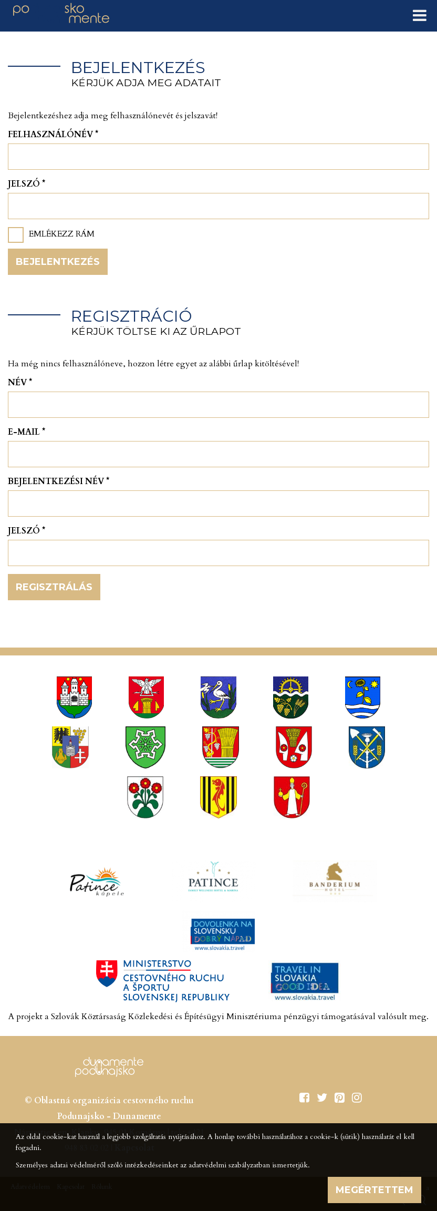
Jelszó (26, 184)
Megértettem (374, 1190)
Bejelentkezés (58, 262)
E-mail (26, 432)
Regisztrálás (54, 587)
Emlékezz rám (62, 234)
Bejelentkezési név (58, 481)
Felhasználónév (53, 134)
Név (20, 382)
